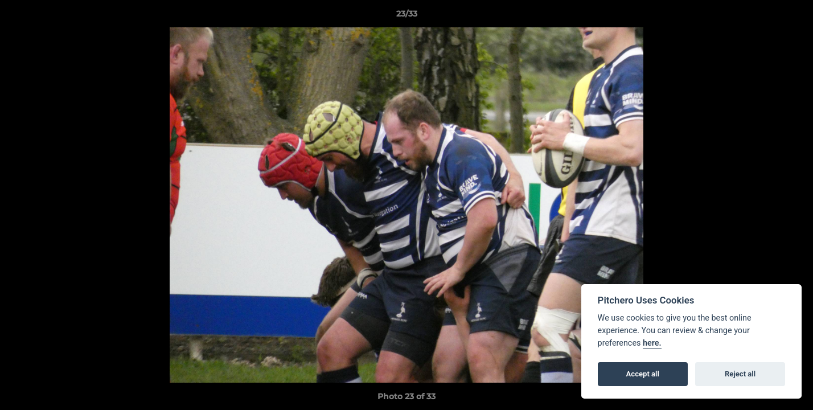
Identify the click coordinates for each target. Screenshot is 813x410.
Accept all (642, 374)
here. (652, 343)
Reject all (740, 374)
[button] (792, 16)
